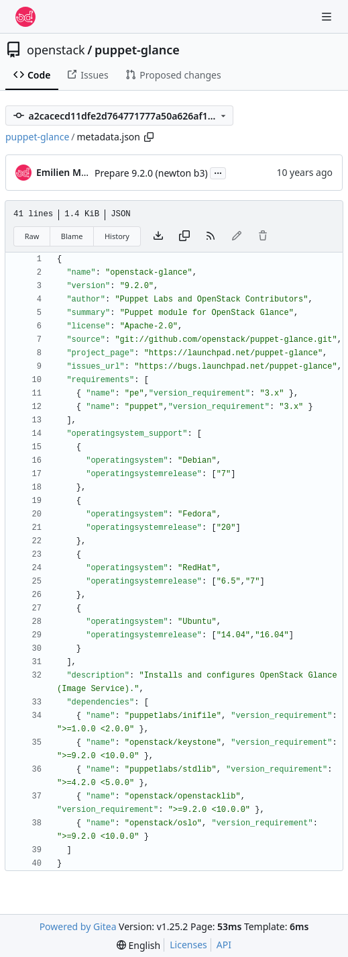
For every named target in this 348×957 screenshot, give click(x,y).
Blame (72, 236)
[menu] (138, 945)
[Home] (25, 17)
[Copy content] (184, 236)
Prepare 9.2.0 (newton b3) (151, 173)
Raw (32, 236)
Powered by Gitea (78, 926)
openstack (56, 49)
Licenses (188, 944)
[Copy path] (149, 137)
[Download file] (158, 236)
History (117, 236)
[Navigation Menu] (327, 16)
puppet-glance (137, 49)
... (218, 172)
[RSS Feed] (210, 236)
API (224, 944)
